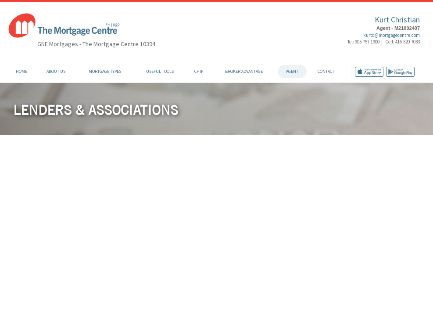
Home (21, 71)
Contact (326, 71)
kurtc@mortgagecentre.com (391, 35)
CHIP (198, 71)
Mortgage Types (105, 71)
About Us (56, 71)
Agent (292, 71)
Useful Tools (160, 71)
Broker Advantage (244, 71)
